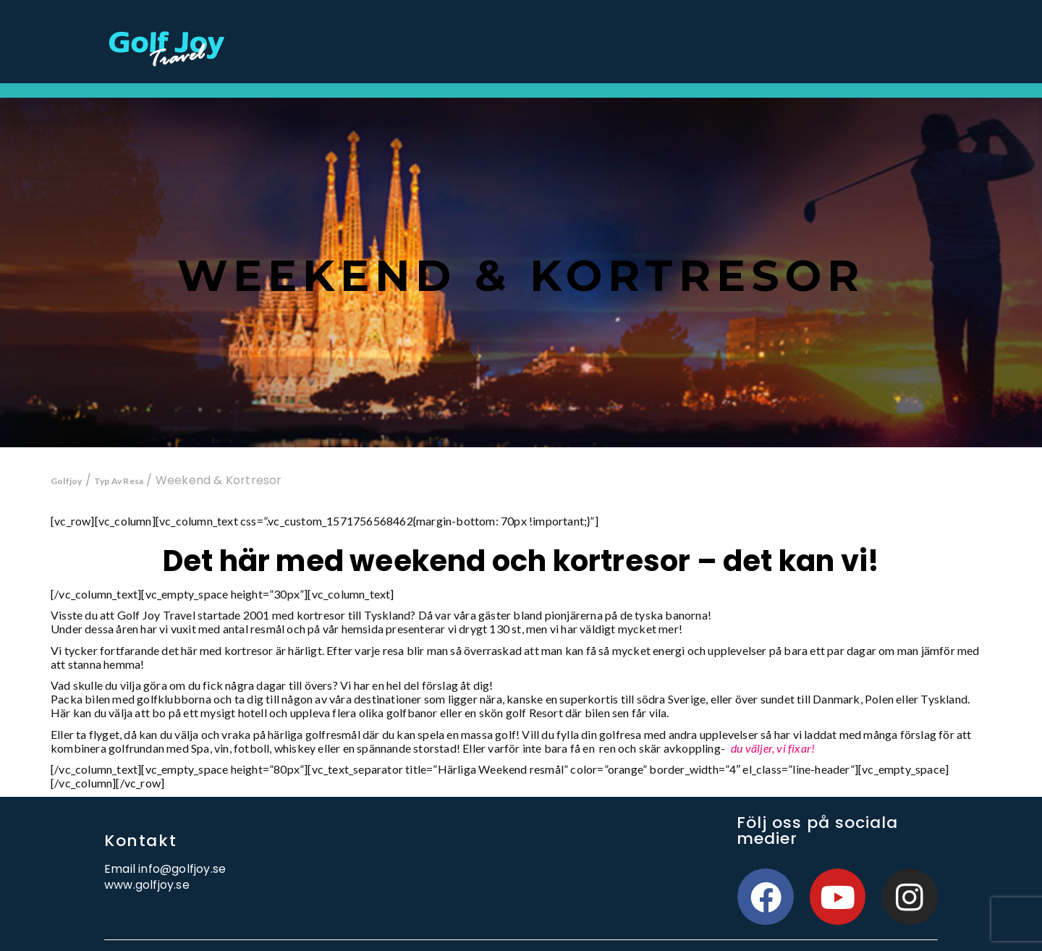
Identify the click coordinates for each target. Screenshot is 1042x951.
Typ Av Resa (118, 481)
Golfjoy (66, 481)
